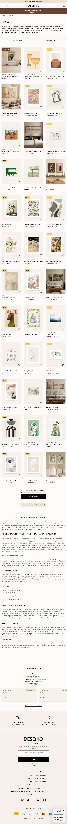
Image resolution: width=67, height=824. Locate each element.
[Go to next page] (44, 505)
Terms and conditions (41, 781)
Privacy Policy (31, 763)
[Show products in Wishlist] (60, 5)
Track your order (40, 778)
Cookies (37, 788)
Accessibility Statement (24, 788)
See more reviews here (33, 706)
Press (30, 775)
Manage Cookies (40, 791)
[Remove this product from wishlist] (18, 71)
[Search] (7, 5)
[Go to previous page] (22, 505)
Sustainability (28, 785)
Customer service (40, 775)
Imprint (30, 778)
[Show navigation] (3, 5)
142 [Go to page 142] (41, 505)
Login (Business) (27, 795)
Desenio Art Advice (41, 772)
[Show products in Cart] (64, 5)
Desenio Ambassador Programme (21, 791)
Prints (11, 16)
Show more (33, 496)
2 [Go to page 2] (29, 505)
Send (33, 759)
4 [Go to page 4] (36, 505)
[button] (59, 815)
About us (29, 772)
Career (30, 781)
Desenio (4, 16)
